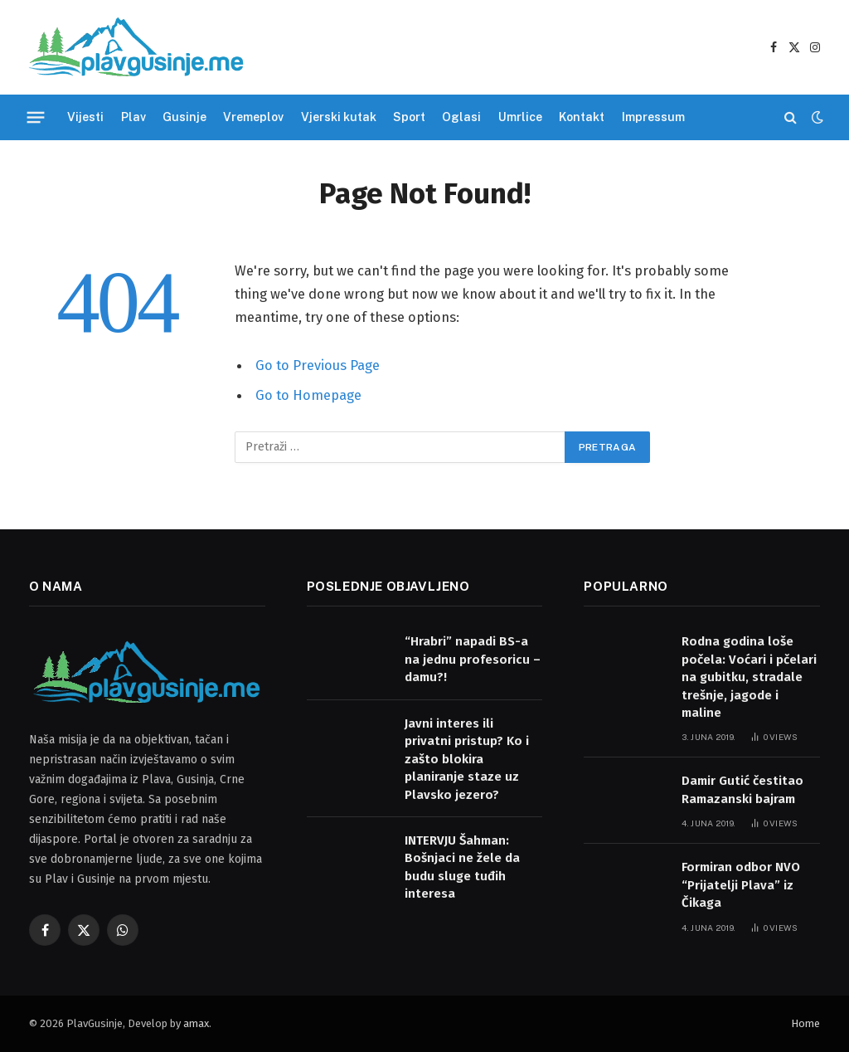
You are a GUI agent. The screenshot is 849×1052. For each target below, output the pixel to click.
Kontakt (581, 117)
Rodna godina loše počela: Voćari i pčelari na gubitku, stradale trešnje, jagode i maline (749, 677)
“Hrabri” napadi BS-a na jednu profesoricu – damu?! (473, 659)
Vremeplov (253, 117)
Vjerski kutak (338, 117)
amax (196, 1023)
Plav (133, 117)
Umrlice (520, 117)
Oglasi (461, 117)
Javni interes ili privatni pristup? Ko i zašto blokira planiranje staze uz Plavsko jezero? (467, 759)
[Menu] (36, 117)
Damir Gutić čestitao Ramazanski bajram (742, 789)
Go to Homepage (308, 395)
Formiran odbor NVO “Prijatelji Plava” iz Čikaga (741, 885)
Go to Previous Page (317, 365)
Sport (409, 117)
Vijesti (85, 117)
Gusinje (184, 117)
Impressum (653, 117)
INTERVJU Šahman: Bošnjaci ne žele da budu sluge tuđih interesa (462, 867)
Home (805, 1023)
